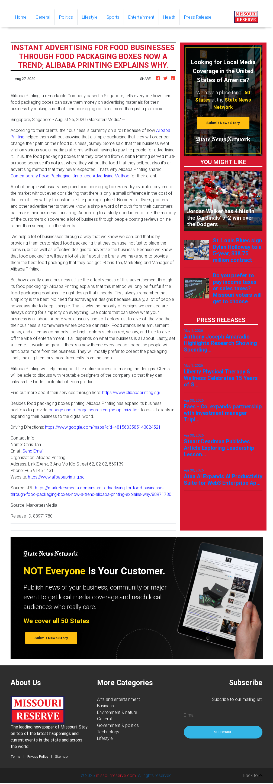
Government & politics (118, 725)
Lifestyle (90, 17)
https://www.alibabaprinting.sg (56, 477)
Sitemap (61, 756)
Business (105, 705)
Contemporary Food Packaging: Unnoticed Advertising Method (70, 175)
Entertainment (141, 17)
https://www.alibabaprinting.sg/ (131, 392)
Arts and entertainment (118, 699)
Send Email (33, 451)
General (43, 17)
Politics (66, 17)
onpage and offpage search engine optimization (94, 409)
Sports (113, 17)
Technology (108, 731)
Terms (16, 756)
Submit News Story (223, 123)
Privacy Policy (37, 756)
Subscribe (223, 732)
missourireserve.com (116, 775)
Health (169, 17)
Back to (253, 775)
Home (23, 17)
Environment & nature (117, 712)
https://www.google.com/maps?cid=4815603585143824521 (103, 427)
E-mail (189, 715)
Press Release (197, 17)
